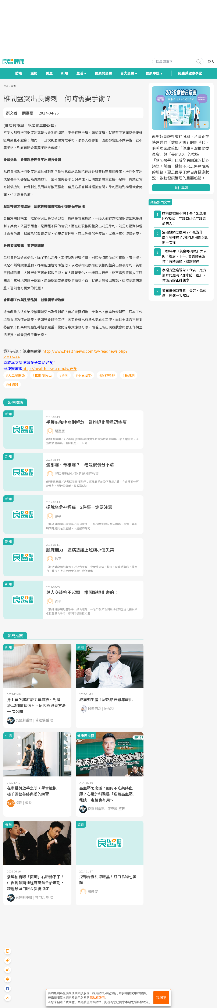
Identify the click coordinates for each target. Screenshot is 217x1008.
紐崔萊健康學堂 (190, 73)
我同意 (161, 998)
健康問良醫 (103, 73)
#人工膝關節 (15, 375)
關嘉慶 (27, 113)
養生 (49, 73)
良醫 (5, 86)
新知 (64, 73)
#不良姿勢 (84, 375)
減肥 (34, 73)
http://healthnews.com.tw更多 (49, 368)
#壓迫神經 (107, 375)
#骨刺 (63, 375)
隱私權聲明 (97, 997)
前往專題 (181, 187)
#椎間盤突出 (42, 375)
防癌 (18, 73)
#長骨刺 (128, 375)
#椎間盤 (12, 384)
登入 (211, 61)
